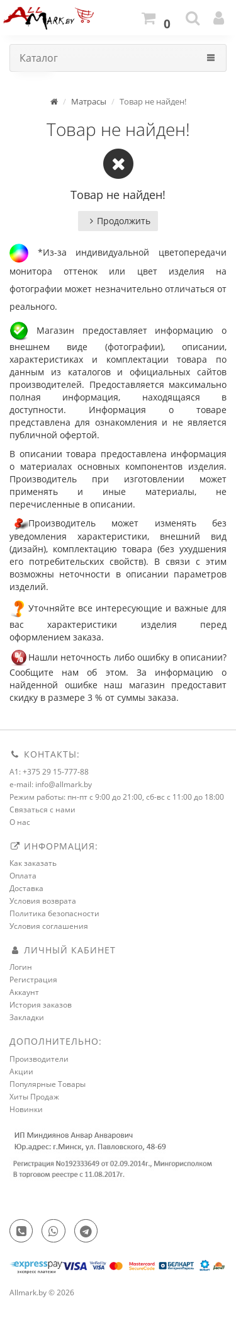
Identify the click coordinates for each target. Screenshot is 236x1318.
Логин (20, 967)
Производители (39, 1059)
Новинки (26, 1109)
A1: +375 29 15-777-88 (49, 771)
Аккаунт (24, 992)
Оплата (23, 875)
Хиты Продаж (34, 1096)
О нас (19, 822)
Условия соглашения (48, 926)
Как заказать (33, 863)
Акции (21, 1071)
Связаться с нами (42, 809)
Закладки (26, 1017)
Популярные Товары (47, 1084)
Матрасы (88, 101)
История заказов (40, 1004)
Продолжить (118, 221)
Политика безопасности (54, 913)
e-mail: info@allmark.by (50, 784)
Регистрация (33, 979)
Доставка (26, 888)
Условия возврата (42, 900)
